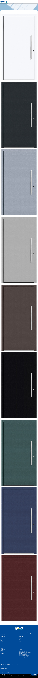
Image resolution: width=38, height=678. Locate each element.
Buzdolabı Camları (21, 643)
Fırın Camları (21, 644)
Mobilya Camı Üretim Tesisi (23, 654)
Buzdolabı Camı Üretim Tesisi (23, 653)
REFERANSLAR (3, 656)
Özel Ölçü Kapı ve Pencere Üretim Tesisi (25, 657)
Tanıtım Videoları (2, 649)
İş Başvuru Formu (3, 642)
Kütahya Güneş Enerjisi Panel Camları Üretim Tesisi (26, 656)
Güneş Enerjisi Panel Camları (23, 647)
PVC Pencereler (21, 641)
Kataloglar (1, 650)
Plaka (20, 639)
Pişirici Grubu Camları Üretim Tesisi (24, 655)
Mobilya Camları (21, 645)
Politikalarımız (2, 640)
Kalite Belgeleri (2, 641)
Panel (20, 640)
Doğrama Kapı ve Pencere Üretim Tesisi (25, 652)
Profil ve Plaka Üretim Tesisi (23, 651)
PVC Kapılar (20, 642)
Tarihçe (1, 638)
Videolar (1, 648)
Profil (20, 638)
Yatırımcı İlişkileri (2, 643)
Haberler (1, 651)
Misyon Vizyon (2, 639)
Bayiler (1, 670)
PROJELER (2, 653)
